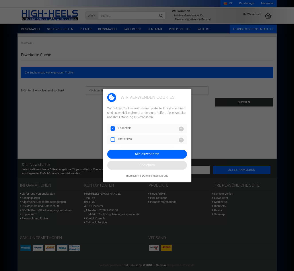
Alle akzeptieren (147, 154)
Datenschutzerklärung (155, 175)
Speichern (147, 165)
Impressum (132, 175)
